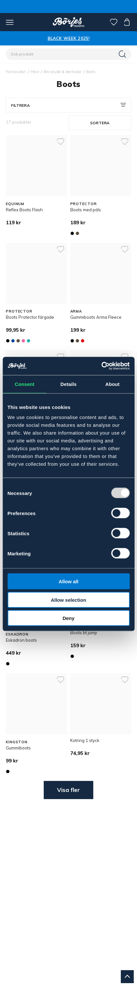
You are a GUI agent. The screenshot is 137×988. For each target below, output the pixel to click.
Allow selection (68, 599)
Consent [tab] (24, 384)
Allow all (68, 581)
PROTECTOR (83, 204)
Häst (35, 71)
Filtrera (20, 105)
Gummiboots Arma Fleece (95, 317)
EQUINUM (15, 204)
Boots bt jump (83, 632)
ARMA (76, 311)
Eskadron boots (21, 640)
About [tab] (112, 384)
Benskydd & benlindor (63, 71)
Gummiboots (18, 747)
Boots (91, 71)
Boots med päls (85, 209)
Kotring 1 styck (84, 740)
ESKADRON (17, 634)
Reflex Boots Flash (24, 209)
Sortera (100, 122)
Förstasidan (16, 71)
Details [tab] (69, 384)
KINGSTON (17, 742)
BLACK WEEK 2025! (68, 38)
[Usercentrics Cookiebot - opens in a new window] (101, 366)
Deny (68, 618)
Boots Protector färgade (30, 317)
